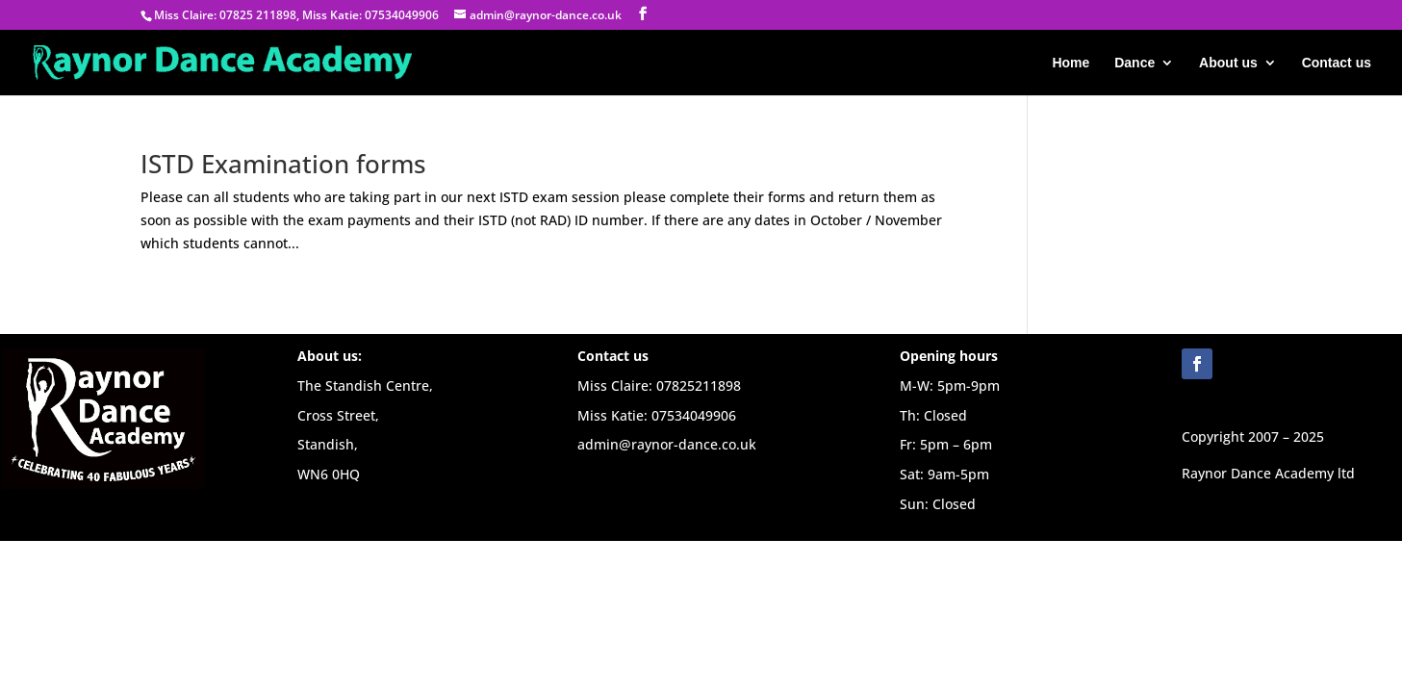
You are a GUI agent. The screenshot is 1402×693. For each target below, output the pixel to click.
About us (1228, 63)
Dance (1134, 63)
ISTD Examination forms (283, 163)
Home (1070, 63)
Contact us (1336, 63)
